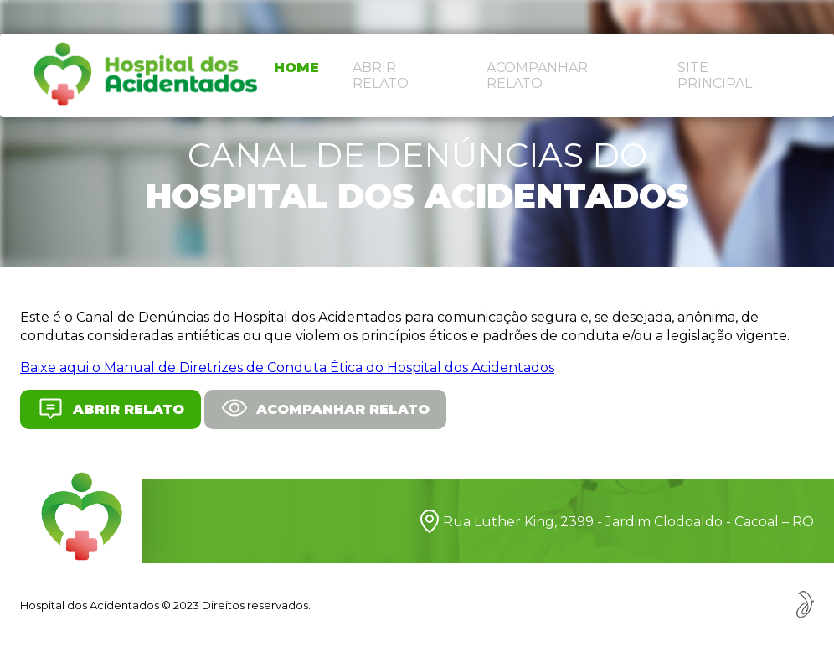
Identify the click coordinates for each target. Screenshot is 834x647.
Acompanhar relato (537, 75)
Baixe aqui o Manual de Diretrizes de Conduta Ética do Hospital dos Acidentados (287, 367)
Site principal (714, 75)
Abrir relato (381, 75)
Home (296, 67)
